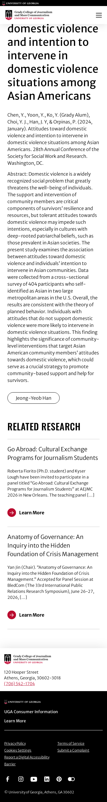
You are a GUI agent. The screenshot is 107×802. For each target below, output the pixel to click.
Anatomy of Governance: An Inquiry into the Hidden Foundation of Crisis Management (52, 545)
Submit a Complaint (73, 750)
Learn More (15, 720)
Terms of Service (70, 743)
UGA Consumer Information (31, 711)
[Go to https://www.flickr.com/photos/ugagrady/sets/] (71, 778)
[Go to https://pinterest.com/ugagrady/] (59, 778)
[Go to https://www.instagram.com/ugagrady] (20, 778)
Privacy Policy (15, 743)
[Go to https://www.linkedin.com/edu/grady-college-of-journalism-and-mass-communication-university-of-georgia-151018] (46, 778)
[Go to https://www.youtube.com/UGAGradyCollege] (34, 778)
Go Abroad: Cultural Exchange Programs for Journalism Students (52, 453)
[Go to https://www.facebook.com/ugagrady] (7, 778)
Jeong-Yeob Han (33, 398)
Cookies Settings (17, 750)
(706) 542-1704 (19, 683)
